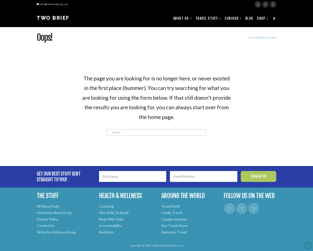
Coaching (106, 206)
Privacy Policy (47, 219)
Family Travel (171, 212)
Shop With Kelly (111, 219)
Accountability (110, 225)
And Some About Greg (54, 212)
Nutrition (106, 232)
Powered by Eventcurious (168, 245)
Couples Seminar (174, 219)
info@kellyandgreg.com (52, 4)
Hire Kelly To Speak (114, 212)
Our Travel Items (174, 225)
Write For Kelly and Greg (56, 232)
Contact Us (45, 225)
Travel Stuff (170, 206)
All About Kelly (48, 206)
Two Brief (53, 18)
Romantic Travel (174, 232)
